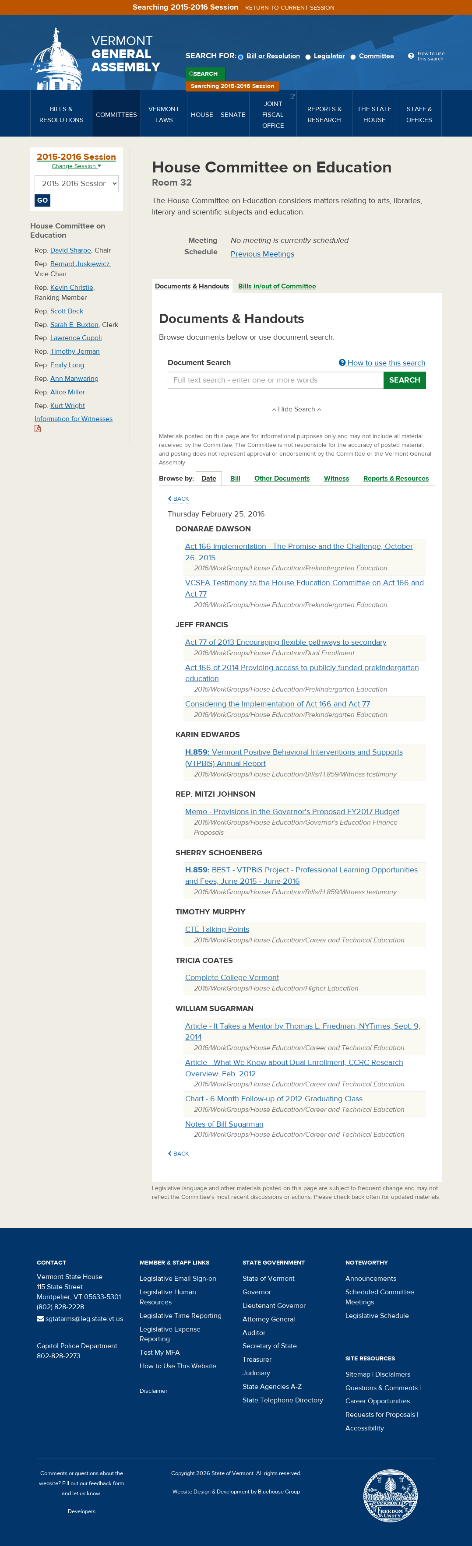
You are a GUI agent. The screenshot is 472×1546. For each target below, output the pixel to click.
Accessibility (364, 1428)
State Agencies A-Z (272, 1386)
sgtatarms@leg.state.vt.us (80, 1318)
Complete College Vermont (232, 978)
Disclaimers (392, 1374)
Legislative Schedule (377, 1315)
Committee (373, 56)
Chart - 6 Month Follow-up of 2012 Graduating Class (274, 1099)
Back (178, 499)
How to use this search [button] (382, 363)
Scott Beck (66, 311)
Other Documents (282, 478)
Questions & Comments (381, 1388)
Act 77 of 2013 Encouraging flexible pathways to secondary (286, 642)
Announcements (370, 1278)
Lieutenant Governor (274, 1305)
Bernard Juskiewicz (80, 264)
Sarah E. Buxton (74, 324)
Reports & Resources (396, 478)
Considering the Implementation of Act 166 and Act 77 (277, 704)
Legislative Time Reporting (181, 1315)
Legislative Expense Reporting (170, 1334)
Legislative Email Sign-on (178, 1278)
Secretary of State (270, 1346)
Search (206, 74)
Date (208, 478)
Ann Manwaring (74, 378)
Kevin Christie (71, 287)
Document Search (297, 363)
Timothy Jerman (75, 351)
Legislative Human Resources (168, 1297)
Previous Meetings (262, 254)
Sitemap (357, 1374)
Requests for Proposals (380, 1414)
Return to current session (290, 8)
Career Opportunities (377, 1401)
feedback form (106, 1483)
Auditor (254, 1332)
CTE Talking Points (217, 929)
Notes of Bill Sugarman (224, 1124)
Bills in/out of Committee (277, 286)
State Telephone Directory (283, 1400)
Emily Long (67, 365)
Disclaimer (154, 1391)
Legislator (326, 56)
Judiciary (256, 1373)
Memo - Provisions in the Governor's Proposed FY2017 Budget (292, 812)
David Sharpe (70, 250)
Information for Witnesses (74, 423)
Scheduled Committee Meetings (379, 1297)
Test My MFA (160, 1352)
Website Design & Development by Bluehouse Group (236, 1491)
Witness (336, 478)
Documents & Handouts (192, 286)
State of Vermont (269, 1278)
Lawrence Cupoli (76, 338)
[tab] (192, 286)
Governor (257, 1292)
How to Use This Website (178, 1366)
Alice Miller (67, 392)
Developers (81, 1511)
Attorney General (269, 1319)
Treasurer (257, 1359)
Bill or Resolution (270, 56)
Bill (235, 478)
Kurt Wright (67, 405)
